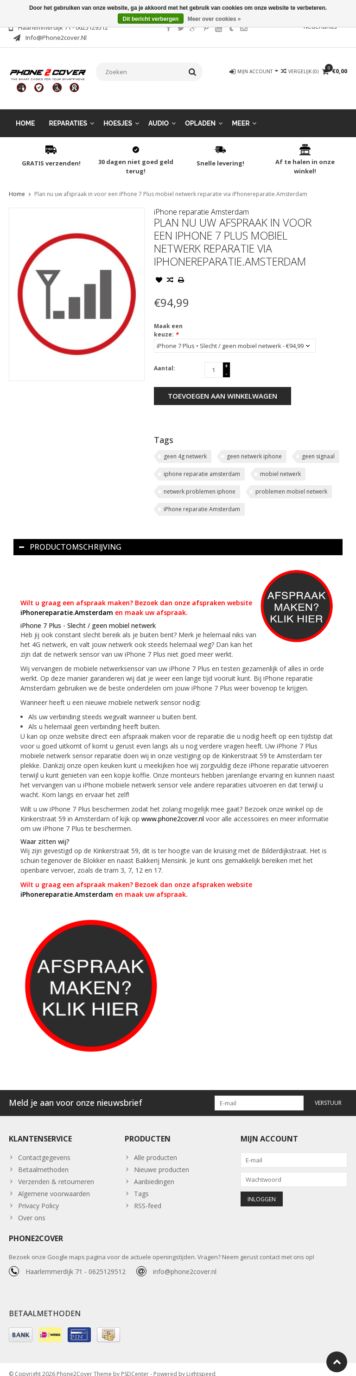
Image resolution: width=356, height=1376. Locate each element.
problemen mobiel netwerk (291, 482)
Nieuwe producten (161, 1160)
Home (25, 114)
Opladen (200, 114)
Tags (141, 1184)
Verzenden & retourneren (56, 1172)
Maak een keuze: (168, 321)
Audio (158, 114)
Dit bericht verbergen (151, 19)
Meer (240, 114)
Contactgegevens (44, 1148)
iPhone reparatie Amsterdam (201, 202)
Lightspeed (201, 1365)
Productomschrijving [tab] (70, 538)
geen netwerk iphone (254, 447)
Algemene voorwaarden (54, 1184)
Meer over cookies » (214, 19)
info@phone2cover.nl (184, 1262)
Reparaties (68, 114)
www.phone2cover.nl (173, 809)
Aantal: (164, 359)
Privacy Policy (38, 1196)
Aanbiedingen (154, 1172)
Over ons (31, 1208)
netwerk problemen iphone (199, 482)
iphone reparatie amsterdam (202, 465)
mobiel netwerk (280, 465)
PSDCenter (135, 1365)
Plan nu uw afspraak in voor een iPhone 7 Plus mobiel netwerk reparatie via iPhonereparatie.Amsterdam (170, 185)
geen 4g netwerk (185, 447)
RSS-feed (147, 1196)
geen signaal (318, 447)
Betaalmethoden (43, 1160)
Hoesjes (117, 114)
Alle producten (155, 1148)
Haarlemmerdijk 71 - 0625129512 (75, 1262)
